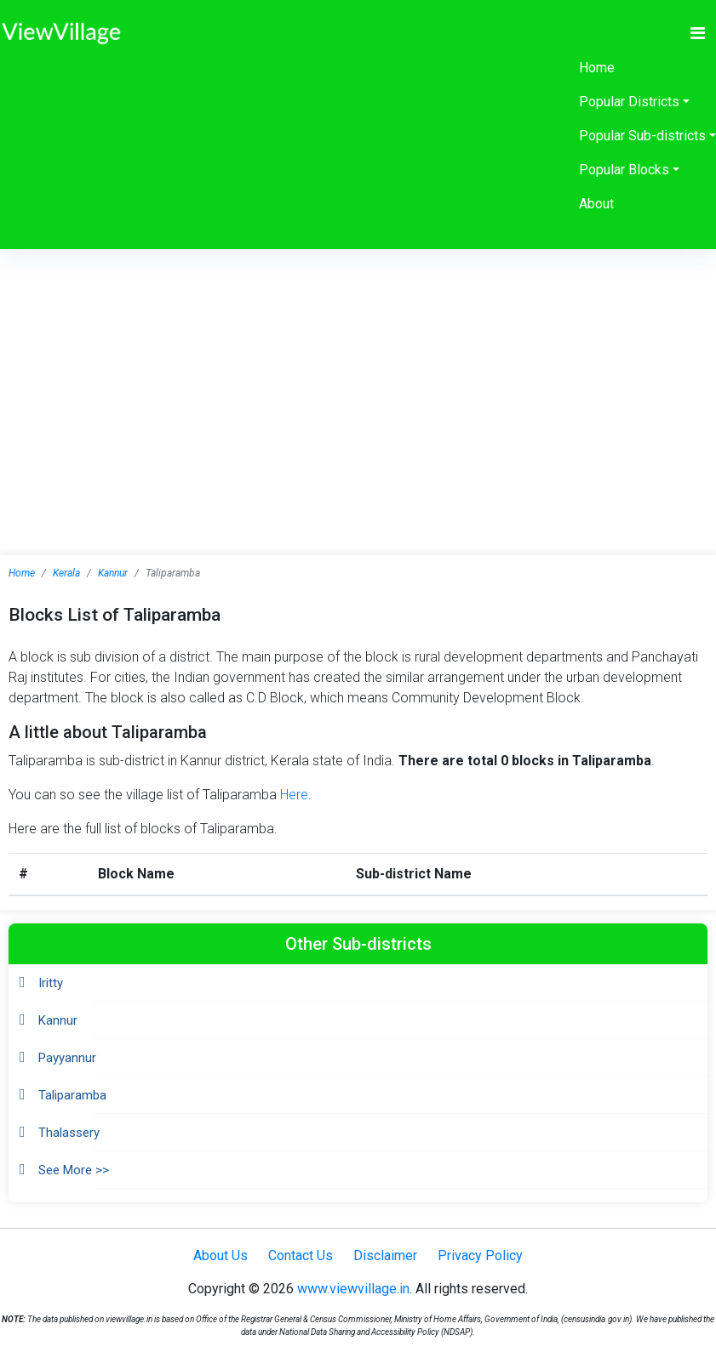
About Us (220, 1255)
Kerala (66, 573)
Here (294, 795)
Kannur (113, 573)
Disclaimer (385, 1255)
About (596, 204)
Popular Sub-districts (642, 136)
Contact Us (300, 1255)
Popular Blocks (624, 170)
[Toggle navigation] (697, 33)
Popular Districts (629, 102)
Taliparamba (72, 1095)
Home (597, 68)
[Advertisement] (358, 377)
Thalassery (69, 1132)
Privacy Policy (480, 1255)
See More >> (73, 1170)
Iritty (50, 983)
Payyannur (67, 1057)
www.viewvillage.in (353, 1289)
